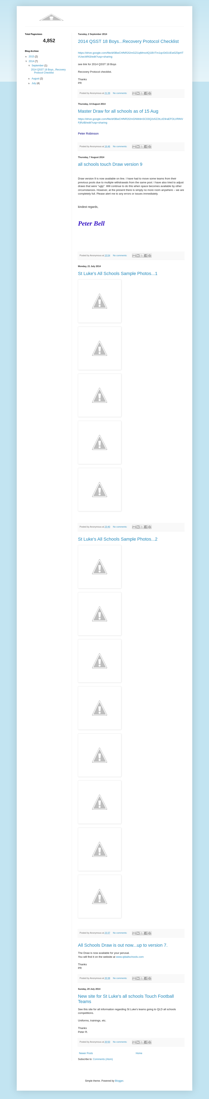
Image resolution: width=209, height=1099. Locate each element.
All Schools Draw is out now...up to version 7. (123, 945)
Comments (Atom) (103, 1059)
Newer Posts (86, 1053)
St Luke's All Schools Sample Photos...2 (117, 539)
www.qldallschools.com (130, 956)
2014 (32, 61)
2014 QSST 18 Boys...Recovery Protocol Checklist (128, 41)
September (38, 65)
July (34, 83)
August (36, 78)
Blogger (119, 1080)
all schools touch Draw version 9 (110, 164)
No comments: (120, 93)
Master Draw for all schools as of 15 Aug (118, 111)
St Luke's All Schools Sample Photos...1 (117, 273)
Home (139, 1053)
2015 (32, 56)
